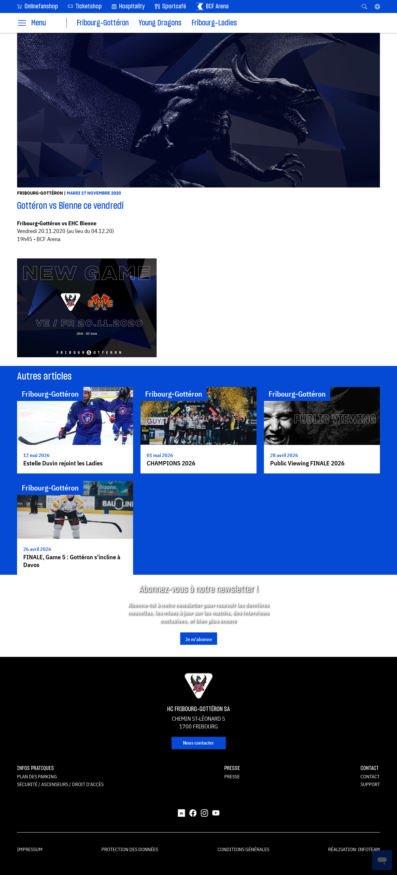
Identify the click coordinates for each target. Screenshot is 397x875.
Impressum (29, 849)
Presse (232, 776)
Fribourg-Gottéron (103, 23)
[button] (377, 6)
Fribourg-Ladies (214, 23)
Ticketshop (85, 6)
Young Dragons (160, 23)
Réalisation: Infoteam (354, 849)
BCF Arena (212, 6)
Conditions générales (243, 849)
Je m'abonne (198, 639)
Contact (370, 776)
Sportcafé (170, 6)
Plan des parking (37, 776)
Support (370, 784)
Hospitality (128, 6)
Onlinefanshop (37, 6)
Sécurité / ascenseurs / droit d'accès (60, 784)
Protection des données (129, 849)
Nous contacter (198, 743)
